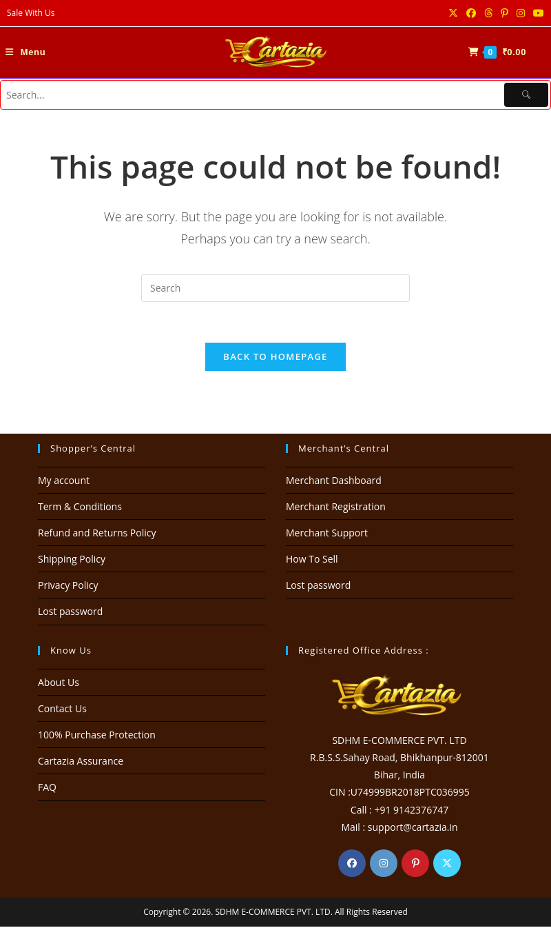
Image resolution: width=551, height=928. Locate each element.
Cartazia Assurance (80, 762)
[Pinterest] (415, 864)
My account (64, 481)
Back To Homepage (275, 358)
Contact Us (62, 709)
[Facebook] (352, 864)
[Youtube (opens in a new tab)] (536, 13)
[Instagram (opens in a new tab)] (520, 13)
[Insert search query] (275, 288)
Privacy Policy (68, 587)
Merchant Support (327, 534)
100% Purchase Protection (97, 736)
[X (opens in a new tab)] (453, 13)
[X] (447, 864)
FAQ (47, 789)
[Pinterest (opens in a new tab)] (504, 13)
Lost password (70, 613)
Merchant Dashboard (334, 481)
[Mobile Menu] (25, 52)
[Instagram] (383, 864)
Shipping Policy (71, 560)
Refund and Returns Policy (97, 534)
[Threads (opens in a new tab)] (488, 13)
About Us (58, 683)
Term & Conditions (80, 507)
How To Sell (312, 560)
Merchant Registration (336, 507)
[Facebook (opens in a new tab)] (471, 13)
